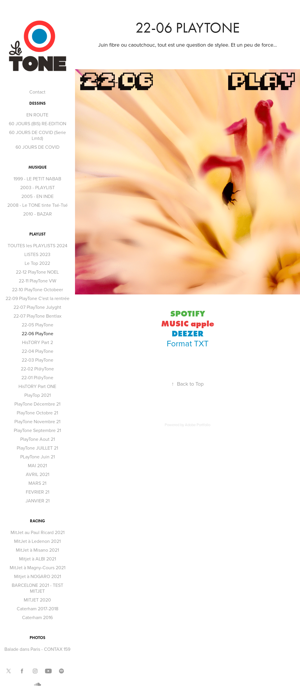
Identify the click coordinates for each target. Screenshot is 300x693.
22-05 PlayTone (37, 324)
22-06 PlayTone (37, 333)
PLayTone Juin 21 (37, 456)
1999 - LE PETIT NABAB (37, 178)
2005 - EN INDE (37, 196)
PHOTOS (37, 637)
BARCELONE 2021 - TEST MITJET (37, 588)
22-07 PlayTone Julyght (37, 307)
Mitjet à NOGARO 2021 (37, 576)
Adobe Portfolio (197, 424)
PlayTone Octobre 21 (37, 412)
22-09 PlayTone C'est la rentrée (37, 298)
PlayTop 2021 (37, 395)
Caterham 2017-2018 (37, 608)
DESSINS (37, 103)
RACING (37, 521)
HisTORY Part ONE (37, 386)
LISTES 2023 (37, 254)
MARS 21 (37, 483)
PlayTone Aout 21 (37, 439)
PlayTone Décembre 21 (37, 404)
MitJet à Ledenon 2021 (37, 541)
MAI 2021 (37, 465)
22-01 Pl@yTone (37, 377)
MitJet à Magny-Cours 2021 (37, 567)
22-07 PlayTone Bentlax (37, 316)
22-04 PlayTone (37, 351)
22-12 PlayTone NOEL (37, 272)
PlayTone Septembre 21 (37, 430)
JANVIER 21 (37, 500)
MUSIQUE (37, 167)
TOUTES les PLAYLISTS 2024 (37, 245)
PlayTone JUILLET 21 (37, 448)
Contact (37, 92)
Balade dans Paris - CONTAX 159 (37, 649)
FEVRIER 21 (37, 492)
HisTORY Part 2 (37, 342)
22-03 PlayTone (37, 360)
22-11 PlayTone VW (37, 280)
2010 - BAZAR (37, 214)
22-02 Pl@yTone (37, 368)
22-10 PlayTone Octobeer (37, 289)
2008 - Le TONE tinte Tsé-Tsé (37, 205)
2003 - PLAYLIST (37, 187)
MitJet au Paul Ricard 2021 (37, 532)
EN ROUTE (37, 114)
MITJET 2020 (37, 600)
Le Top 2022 (37, 263)
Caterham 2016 (37, 617)
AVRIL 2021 (37, 474)
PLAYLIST (37, 234)
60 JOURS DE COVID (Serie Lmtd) (37, 135)
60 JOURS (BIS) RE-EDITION (37, 123)
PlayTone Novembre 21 (37, 421)
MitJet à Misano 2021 (37, 550)
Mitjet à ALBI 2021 (37, 558)
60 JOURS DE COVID (37, 147)
